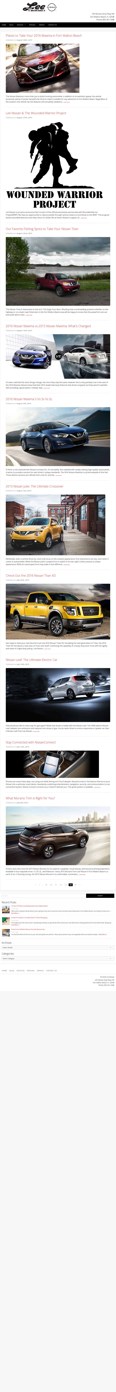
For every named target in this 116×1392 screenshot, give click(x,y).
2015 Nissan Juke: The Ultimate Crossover (35, 486)
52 (61, 885)
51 (56, 885)
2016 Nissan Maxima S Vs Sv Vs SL (29, 399)
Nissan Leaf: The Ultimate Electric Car (31, 660)
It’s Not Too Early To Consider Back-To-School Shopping (29, 918)
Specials (32, 25)
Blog (11, 25)
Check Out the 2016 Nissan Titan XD (31, 575)
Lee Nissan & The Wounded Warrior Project (36, 113)
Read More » (15, 913)
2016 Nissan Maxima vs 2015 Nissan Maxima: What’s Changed (48, 326)
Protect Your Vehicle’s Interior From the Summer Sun (28, 929)
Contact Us (52, 25)
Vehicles (20, 25)
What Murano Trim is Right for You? (30, 798)
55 (75, 885)
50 (51, 885)
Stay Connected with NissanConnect (31, 742)
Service (42, 25)
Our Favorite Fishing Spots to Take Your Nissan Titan (42, 229)
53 (66, 885)
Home (4, 25)
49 (46, 885)
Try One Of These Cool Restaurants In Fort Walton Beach (29, 906)
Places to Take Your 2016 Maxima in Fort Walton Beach (44, 35)
